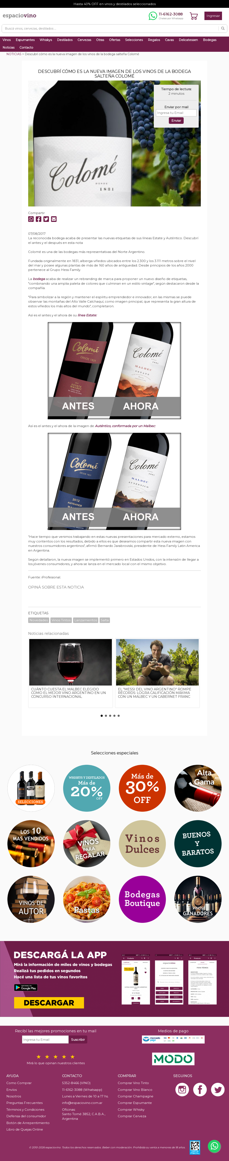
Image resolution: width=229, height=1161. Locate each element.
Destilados (64, 40)
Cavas (169, 40)
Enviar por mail (176, 107)
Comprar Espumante (135, 1103)
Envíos (11, 1090)
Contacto (26, 47)
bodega (39, 279)
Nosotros (13, 1096)
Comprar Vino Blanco (135, 1090)
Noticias (8, 47)
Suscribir (78, 1040)
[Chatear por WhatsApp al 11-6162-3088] (166, 16)
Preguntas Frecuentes (24, 1103)
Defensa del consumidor (26, 1116)
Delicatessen (188, 40)
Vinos (7, 40)
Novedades (38, 620)
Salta (105, 620)
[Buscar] (223, 29)
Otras (100, 40)
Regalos (154, 40)
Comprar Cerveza (132, 1116)
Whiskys (46, 40)
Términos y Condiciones (25, 1110)
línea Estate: (87, 315)
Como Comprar (19, 1083)
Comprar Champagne (135, 1096)
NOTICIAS (13, 54)
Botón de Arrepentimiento (28, 1123)
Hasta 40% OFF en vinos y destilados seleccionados (115, 4)
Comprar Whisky (131, 1110)
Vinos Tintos (61, 620)
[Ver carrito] (193, 16)
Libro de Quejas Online (24, 1129)
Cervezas (84, 40)
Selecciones (134, 40)
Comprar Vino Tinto (133, 1083)
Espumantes (25, 40)
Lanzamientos (85, 620)
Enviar (176, 121)
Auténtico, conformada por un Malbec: (125, 426)
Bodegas (209, 40)
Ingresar (213, 16)
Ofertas (114, 40)
